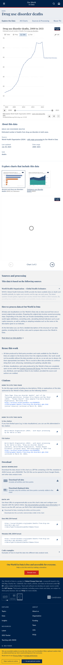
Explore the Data (8, 21)
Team (34, 630)
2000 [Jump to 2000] (10, 110)
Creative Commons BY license (30, 368)
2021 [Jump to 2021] (57, 110)
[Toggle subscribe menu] (59, 3)
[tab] (7, 34)
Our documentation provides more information (41, 508)
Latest (4, 635)
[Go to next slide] (52, 264)
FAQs (23, 595)
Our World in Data (31, 4)
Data (3, 621)
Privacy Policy (17, 655)
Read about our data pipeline (12, 338)
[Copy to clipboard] (54, 396)
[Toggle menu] (4, 3)
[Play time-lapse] (4, 110)
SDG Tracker (6, 640)
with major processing (34, 139)
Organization (36, 621)
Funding (35, 625)
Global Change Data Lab (33, 586)
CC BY (25, 117)
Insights (4, 625)
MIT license (8, 593)
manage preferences (30, 655)
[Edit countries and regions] (57, 35)
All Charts (24, 21)
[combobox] (54, 3)
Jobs (34, 635)
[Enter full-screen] (58, 116)
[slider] (15, 110)
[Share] (54, 116)
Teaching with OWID (9, 645)
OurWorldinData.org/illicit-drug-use (12, 117)
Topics (4, 616)
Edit (58, 34)
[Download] (49, 116)
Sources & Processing (40, 21)
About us (35, 616)
